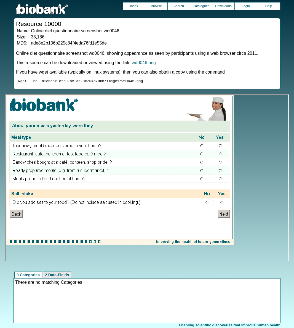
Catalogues (201, 6)
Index (134, 6)
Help (268, 6)
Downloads (223, 6)
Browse (156, 6)
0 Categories (28, 276)
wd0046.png (144, 62)
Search (178, 6)
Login (246, 6)
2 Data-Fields (57, 276)
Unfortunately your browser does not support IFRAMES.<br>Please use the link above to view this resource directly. (146, 178)
